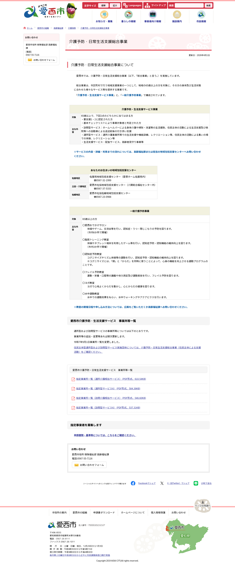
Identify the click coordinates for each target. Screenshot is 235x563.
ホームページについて (133, 512)
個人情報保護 (158, 512)
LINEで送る (203, 483)
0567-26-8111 (63, 538)
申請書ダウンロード (104, 512)
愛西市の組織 (43, 28)
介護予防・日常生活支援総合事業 (94, 28)
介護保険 (72, 28)
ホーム (28, 28)
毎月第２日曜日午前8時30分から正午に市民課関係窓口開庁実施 (80, 555)
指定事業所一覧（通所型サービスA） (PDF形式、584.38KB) (106, 388)
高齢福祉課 (58, 28)
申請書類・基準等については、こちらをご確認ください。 (105, 435)
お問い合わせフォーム (89, 465)
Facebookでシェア (143, 483)
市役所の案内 (59, 512)
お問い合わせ (178, 512)
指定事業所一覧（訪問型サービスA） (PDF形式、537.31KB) (106, 407)
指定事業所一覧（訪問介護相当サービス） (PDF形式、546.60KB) (109, 398)
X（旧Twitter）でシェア (174, 483)
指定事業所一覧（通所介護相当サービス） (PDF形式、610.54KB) (109, 379)
